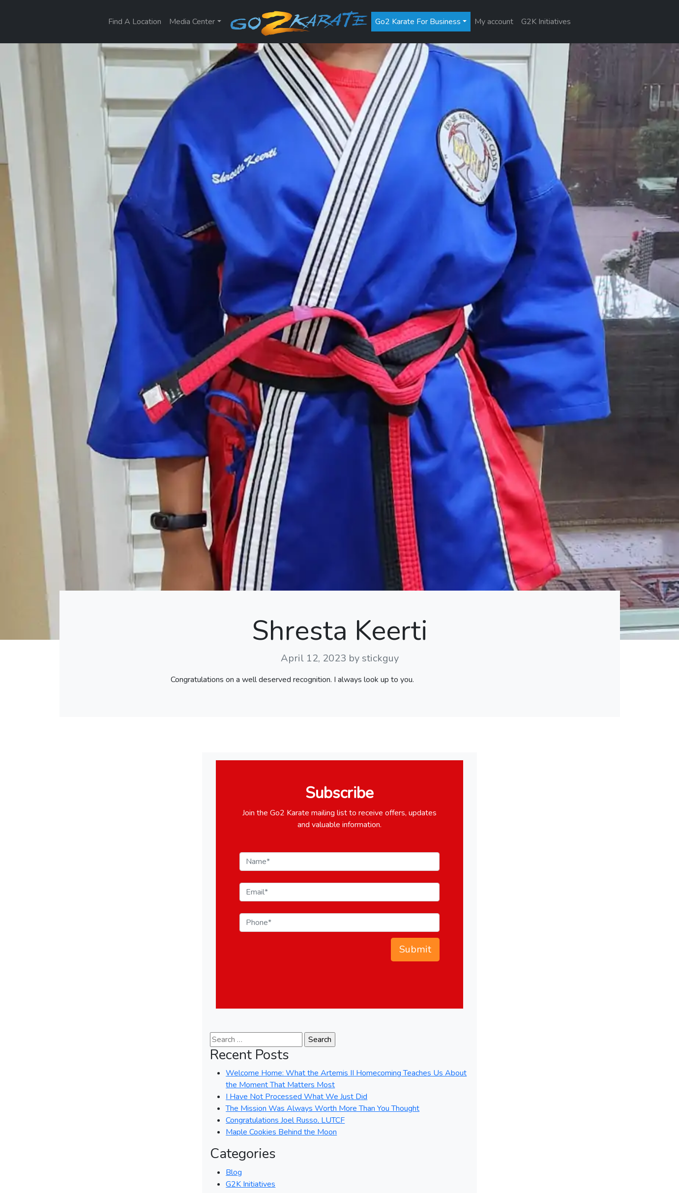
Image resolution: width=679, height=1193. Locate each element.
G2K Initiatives (546, 21)
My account (493, 21)
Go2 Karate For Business (418, 21)
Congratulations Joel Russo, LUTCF (285, 1120)
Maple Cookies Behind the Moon (281, 1132)
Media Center (192, 21)
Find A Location (134, 21)
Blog (234, 1172)
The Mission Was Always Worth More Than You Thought (322, 1108)
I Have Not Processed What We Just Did (296, 1096)
